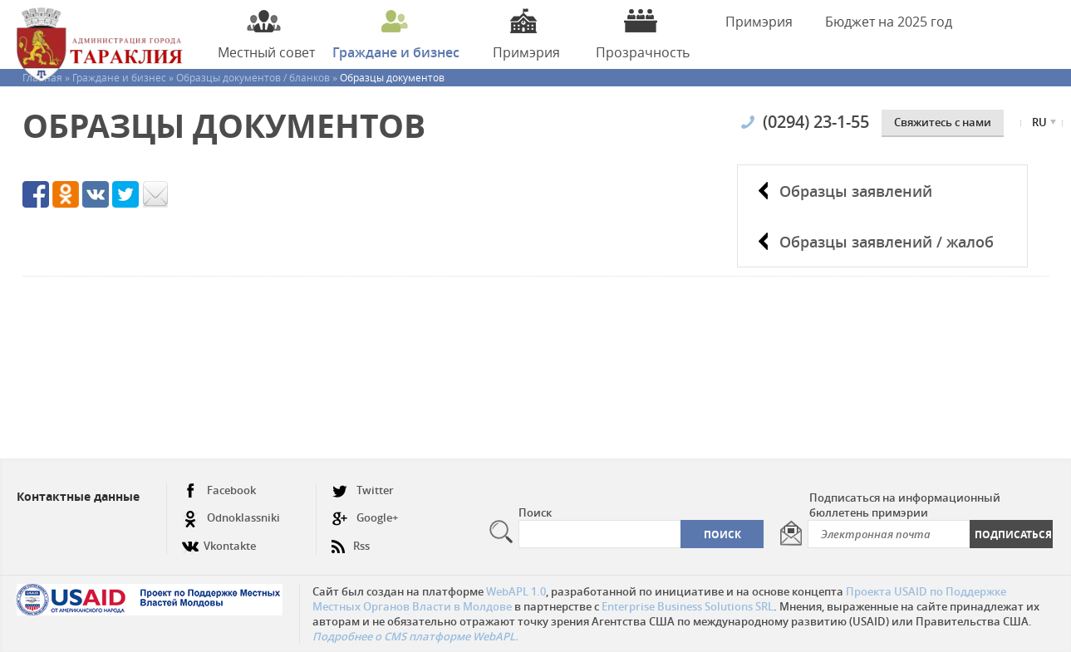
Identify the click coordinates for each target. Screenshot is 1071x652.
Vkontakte (219, 539)
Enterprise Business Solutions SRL (688, 606)
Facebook (219, 490)
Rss (351, 539)
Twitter (363, 490)
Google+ (365, 518)
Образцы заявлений (855, 191)
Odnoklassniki (231, 518)
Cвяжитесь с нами (942, 122)
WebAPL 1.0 (516, 591)
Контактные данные (78, 496)
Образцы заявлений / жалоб (886, 242)
